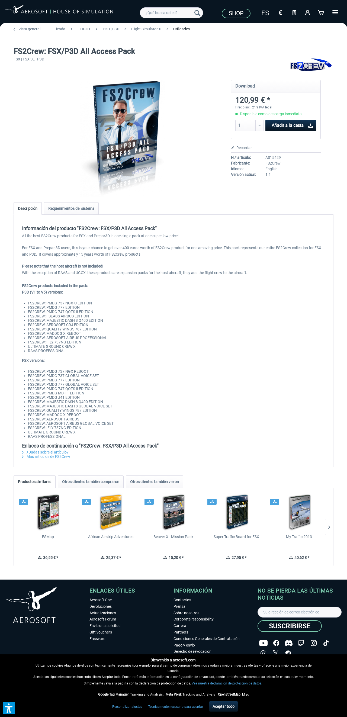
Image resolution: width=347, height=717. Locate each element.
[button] (9, 708)
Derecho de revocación (192, 651)
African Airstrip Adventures (110, 537)
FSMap (48, 537)
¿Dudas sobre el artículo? (45, 452)
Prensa (179, 606)
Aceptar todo (223, 706)
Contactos (182, 600)
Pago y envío (184, 645)
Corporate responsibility (194, 619)
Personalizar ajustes (127, 707)
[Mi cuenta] (307, 12)
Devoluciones (100, 606)
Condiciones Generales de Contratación (207, 638)
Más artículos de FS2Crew (46, 456)
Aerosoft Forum (102, 619)
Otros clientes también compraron (90, 482)
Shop (236, 13)
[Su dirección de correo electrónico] (300, 612)
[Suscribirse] (290, 626)
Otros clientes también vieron (154, 482)
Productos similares (34, 482)
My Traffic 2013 (299, 537)
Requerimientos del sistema (71, 208)
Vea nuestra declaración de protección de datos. (227, 683)
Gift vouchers (100, 632)
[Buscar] (197, 12)
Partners (181, 632)
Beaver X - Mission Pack (173, 537)
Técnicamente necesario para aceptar (175, 707)
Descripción (27, 208)
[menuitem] (171, 12)
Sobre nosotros (186, 613)
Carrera (180, 625)
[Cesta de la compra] (321, 12)
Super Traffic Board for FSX (236, 537)
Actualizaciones (102, 613)
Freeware (97, 638)
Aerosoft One (100, 600)
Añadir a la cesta (292, 124)
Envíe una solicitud (105, 625)
